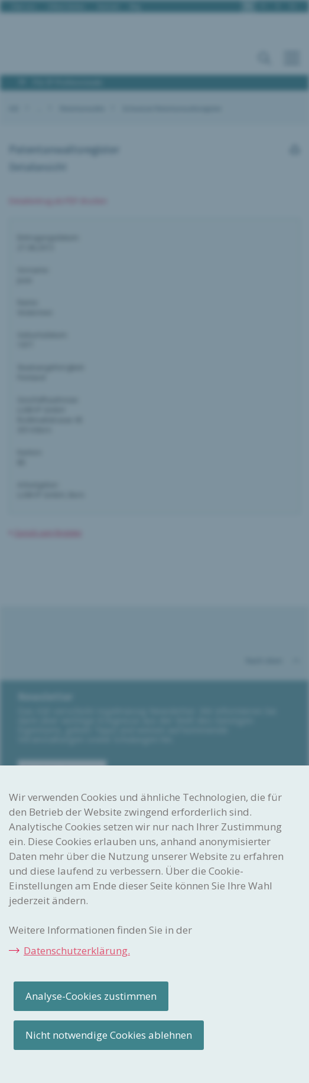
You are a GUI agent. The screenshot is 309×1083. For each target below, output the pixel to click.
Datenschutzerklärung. (77, 950)
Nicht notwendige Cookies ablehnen (108, 1035)
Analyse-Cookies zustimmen (91, 996)
